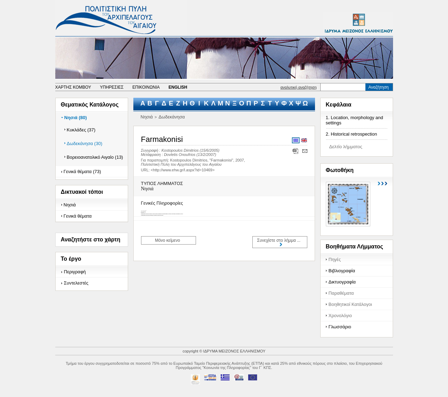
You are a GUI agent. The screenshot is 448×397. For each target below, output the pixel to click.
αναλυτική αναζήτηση (298, 87)
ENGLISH (178, 87)
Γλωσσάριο (340, 326)
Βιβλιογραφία (342, 270)
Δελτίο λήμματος (346, 146)
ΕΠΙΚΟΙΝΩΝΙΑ (146, 87)
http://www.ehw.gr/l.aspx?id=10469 (182, 170)
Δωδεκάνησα (172, 116)
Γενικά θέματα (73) (82, 171)
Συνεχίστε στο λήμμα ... (279, 240)
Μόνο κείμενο (167, 240)
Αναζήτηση (379, 87)
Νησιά (70, 204)
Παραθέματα (341, 293)
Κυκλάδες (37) (81, 129)
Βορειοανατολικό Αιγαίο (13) (95, 157)
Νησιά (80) (75, 117)
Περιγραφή (75, 271)
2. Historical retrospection (351, 134)
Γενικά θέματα (78, 216)
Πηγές (335, 259)
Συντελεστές (76, 283)
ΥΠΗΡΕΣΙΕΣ (112, 87)
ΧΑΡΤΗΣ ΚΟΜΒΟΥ (73, 87)
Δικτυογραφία (342, 282)
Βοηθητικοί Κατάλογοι (350, 304)
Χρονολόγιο (340, 315)
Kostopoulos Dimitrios (179, 150)
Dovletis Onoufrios (179, 154)
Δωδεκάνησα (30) (85, 143)
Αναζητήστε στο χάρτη (90, 239)
